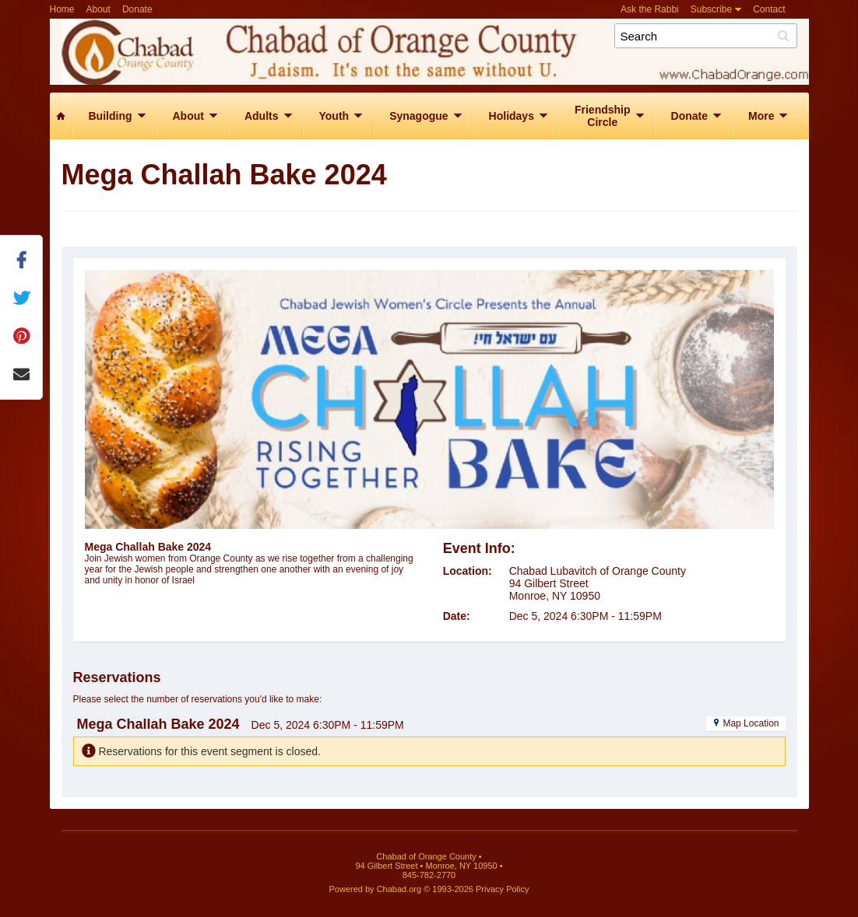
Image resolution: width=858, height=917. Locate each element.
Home (62, 9)
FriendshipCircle (603, 115)
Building (110, 116)
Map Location (745, 723)
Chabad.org (399, 889)
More (761, 116)
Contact (769, 9)
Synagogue (418, 116)
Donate (137, 9)
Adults (261, 116)
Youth (334, 116)
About (98, 9)
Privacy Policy (502, 889)
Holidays (511, 116)
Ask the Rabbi (650, 9)
